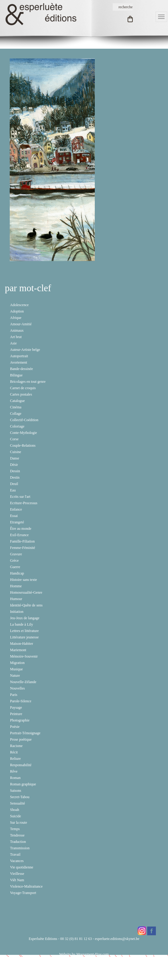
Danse (14, 458)
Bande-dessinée (21, 369)
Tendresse (17, 835)
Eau (13, 490)
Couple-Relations (23, 445)
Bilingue (16, 375)
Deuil (14, 484)
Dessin (15, 471)
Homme (16, 586)
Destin (14, 477)
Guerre (15, 567)
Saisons (15, 790)
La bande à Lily (21, 624)
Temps (15, 829)
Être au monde (20, 528)
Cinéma (15, 407)
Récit (14, 752)
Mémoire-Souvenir (24, 656)
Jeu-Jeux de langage (24, 618)
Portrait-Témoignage (25, 733)
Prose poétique (21, 739)
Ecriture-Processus (23, 503)
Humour (16, 599)
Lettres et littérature (24, 631)
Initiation (16, 611)
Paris (13, 695)
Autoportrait (19, 356)
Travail (15, 854)
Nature (15, 675)
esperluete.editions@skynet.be (117, 939)
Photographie (19, 720)
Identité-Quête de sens (26, 605)
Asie (13, 343)
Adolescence (19, 305)
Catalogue (17, 401)
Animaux (17, 330)
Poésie (14, 727)
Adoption (17, 311)
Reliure (15, 758)
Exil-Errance (19, 535)
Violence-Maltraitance (26, 886)
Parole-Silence (20, 701)
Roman (15, 778)
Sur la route (18, 822)
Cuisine (15, 452)
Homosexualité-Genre (26, 592)
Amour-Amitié (21, 324)
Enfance (16, 509)
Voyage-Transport (23, 893)
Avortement (18, 362)
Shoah (14, 810)
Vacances (17, 861)
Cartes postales (21, 394)
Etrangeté (17, 522)
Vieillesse (17, 873)
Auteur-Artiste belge (25, 350)
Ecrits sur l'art (20, 496)
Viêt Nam (17, 880)
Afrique (15, 318)
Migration (17, 663)
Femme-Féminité (22, 548)
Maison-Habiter (21, 643)
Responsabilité (21, 765)
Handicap (17, 573)
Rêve (14, 771)
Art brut (16, 337)
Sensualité (17, 803)
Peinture (16, 714)
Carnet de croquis (23, 388)
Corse (14, 439)
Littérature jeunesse (24, 637)
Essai (14, 516)
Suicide (15, 816)
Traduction (18, 842)
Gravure (16, 554)
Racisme (16, 746)
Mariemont (18, 650)
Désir (14, 465)
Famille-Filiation (22, 541)
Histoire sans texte (23, 580)
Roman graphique (23, 784)
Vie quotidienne (21, 867)
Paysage (16, 707)
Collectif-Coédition (24, 420)
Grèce (14, 560)
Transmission (19, 848)
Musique (16, 669)
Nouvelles (17, 688)
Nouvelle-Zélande (23, 682)
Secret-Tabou (19, 797)
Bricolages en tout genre (28, 381)
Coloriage (17, 426)
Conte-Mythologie (23, 433)
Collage (15, 413)
